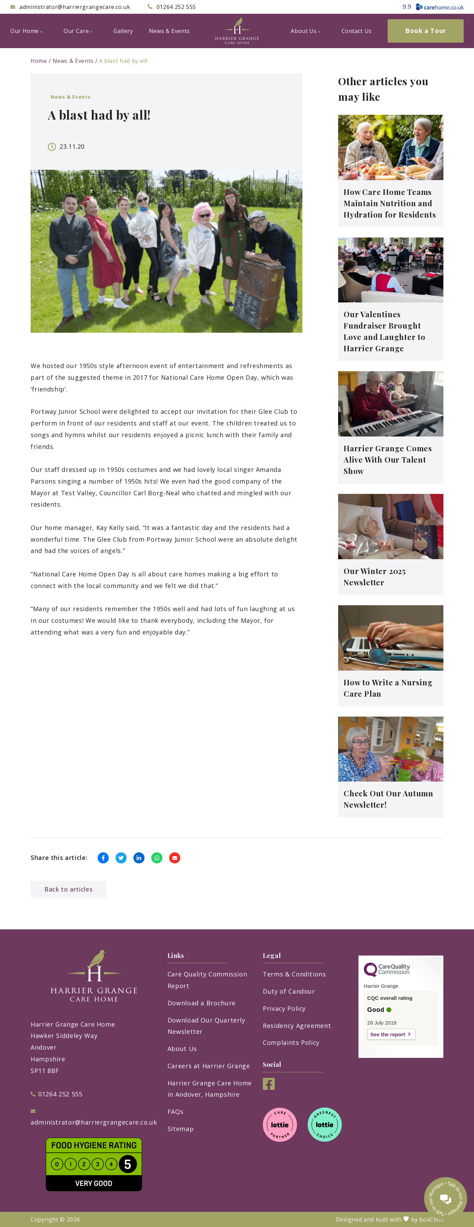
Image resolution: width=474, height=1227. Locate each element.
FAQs (176, 1111)
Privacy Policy (284, 1008)
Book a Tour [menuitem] (425, 30)
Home (39, 61)
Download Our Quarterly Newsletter (206, 1026)
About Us (182, 1048)
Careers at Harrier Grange (209, 1066)
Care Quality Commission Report (207, 980)
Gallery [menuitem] (123, 31)
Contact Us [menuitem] (357, 31)
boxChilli (431, 1219)
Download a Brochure (202, 1003)
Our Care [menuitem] (78, 31)
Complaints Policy (291, 1042)
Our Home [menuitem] (26, 31)
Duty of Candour (289, 991)
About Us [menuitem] (305, 31)
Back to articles (68, 889)
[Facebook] (269, 1087)
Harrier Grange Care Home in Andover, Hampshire (210, 1089)
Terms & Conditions (294, 974)
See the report (387, 1034)
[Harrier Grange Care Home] (237, 31)
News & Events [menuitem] (169, 31)
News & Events (73, 61)
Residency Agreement (297, 1025)
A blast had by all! (123, 61)
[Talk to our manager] (445, 1198)
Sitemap (181, 1129)
